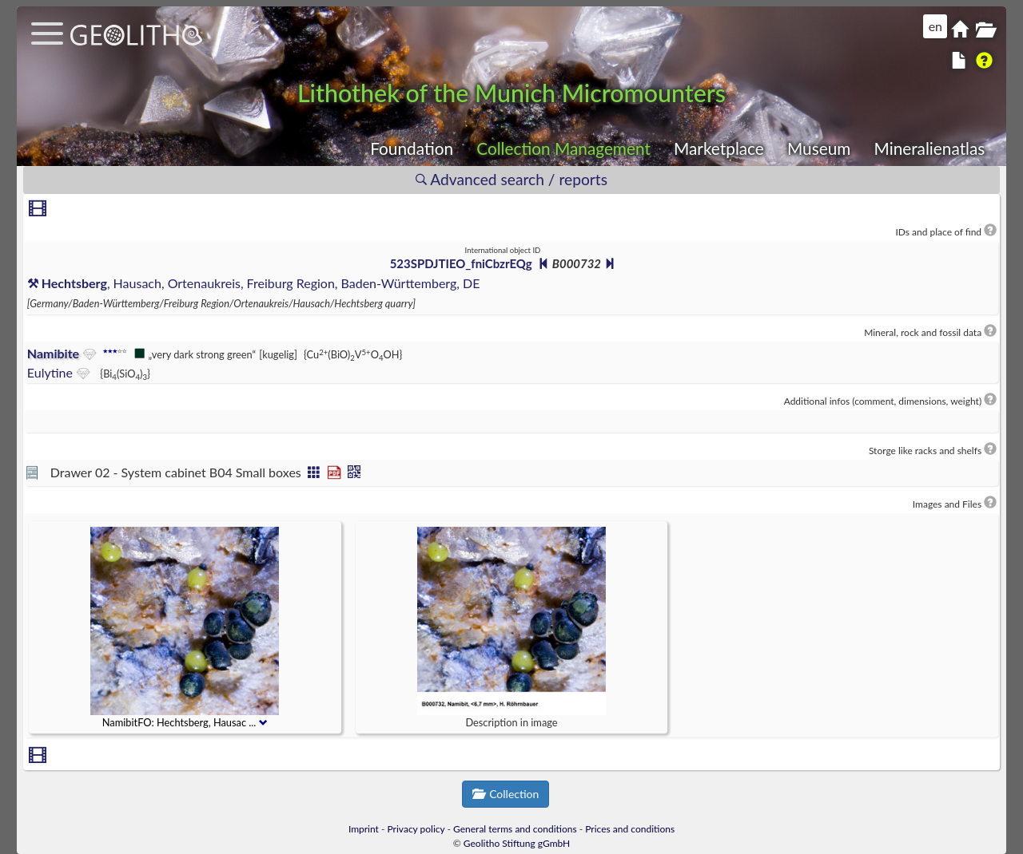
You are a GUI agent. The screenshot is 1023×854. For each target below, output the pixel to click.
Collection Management (563, 148)
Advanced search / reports (511, 179)
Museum (818, 148)
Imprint (363, 829)
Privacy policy (416, 829)
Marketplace (719, 148)
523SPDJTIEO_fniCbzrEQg (461, 263)
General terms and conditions (515, 829)
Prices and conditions (630, 829)
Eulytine (50, 372)
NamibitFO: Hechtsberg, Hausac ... (185, 723)
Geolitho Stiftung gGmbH (517, 843)
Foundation (411, 148)
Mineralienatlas (929, 148)
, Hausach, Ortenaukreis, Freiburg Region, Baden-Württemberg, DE (253, 283)
